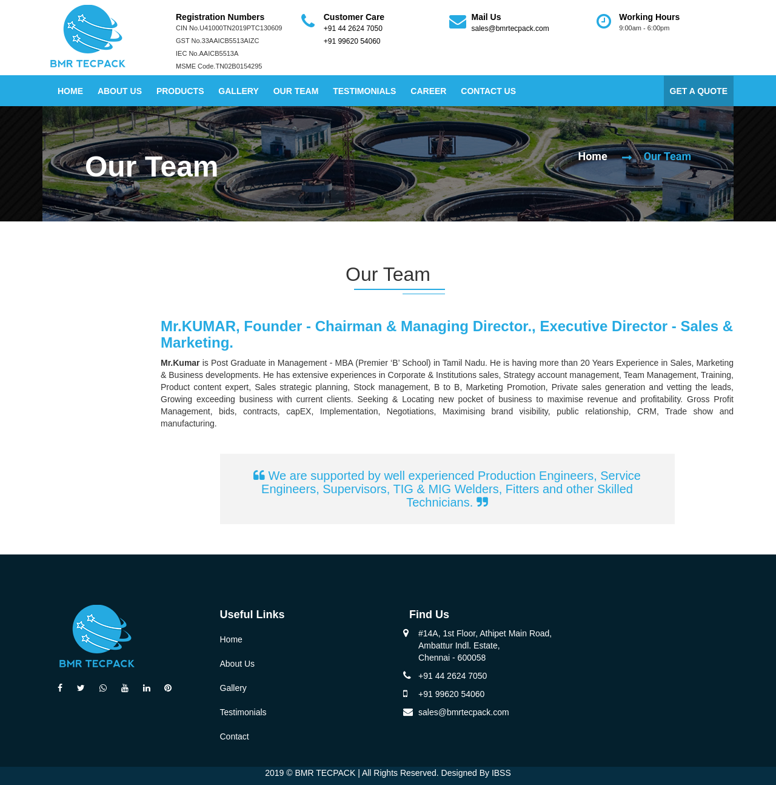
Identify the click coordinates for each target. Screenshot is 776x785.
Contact (234, 736)
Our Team (296, 91)
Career (428, 91)
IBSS (501, 773)
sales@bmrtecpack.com (510, 28)
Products (180, 91)
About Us (120, 91)
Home (70, 91)
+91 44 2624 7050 (353, 28)
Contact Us (488, 91)
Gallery (238, 91)
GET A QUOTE (699, 91)
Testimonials (364, 91)
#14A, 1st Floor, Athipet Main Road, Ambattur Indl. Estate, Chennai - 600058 (485, 645)
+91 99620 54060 (352, 41)
